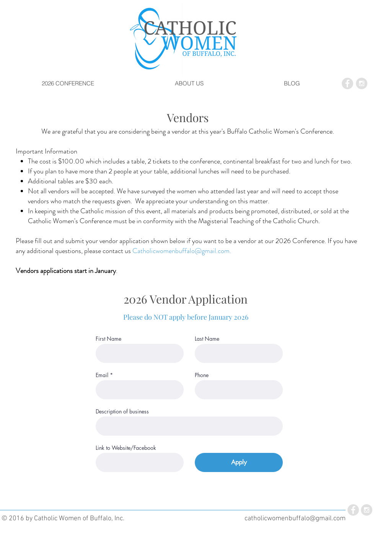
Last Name (207, 338)
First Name (108, 338)
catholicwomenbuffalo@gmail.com (295, 519)
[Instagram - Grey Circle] (361, 83)
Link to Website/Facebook (126, 448)
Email (102, 375)
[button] (68, 83)
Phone (202, 375)
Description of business (122, 411)
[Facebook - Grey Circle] (347, 83)
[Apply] (239, 462)
